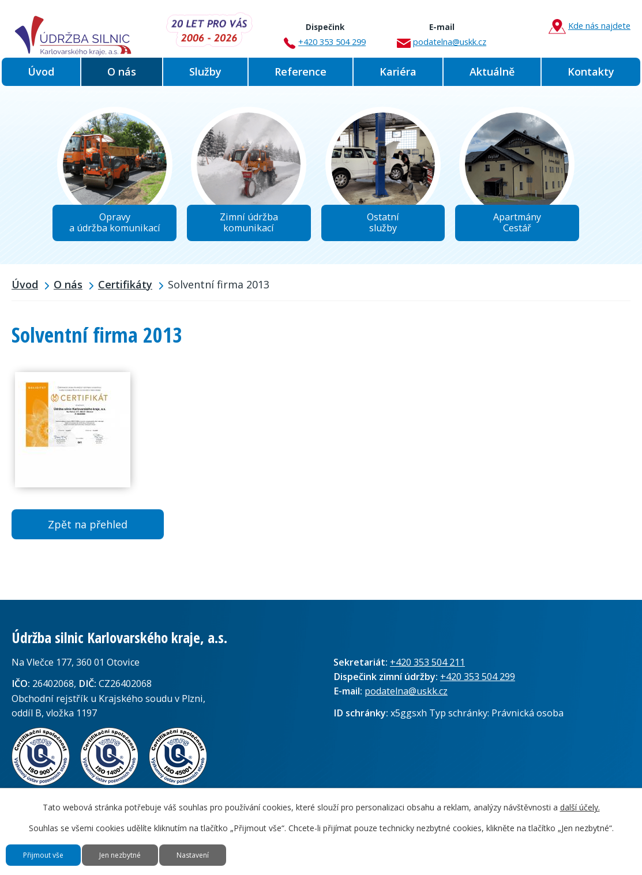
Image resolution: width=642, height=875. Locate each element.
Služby (205, 71)
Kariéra (398, 71)
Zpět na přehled (87, 535)
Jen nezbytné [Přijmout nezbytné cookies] (163, 847)
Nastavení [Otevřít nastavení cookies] (264, 847)
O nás (121, 71)
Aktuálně (492, 71)
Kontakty (591, 71)
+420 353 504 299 (325, 31)
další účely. (580, 792)
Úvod (41, 71)
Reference (300, 71)
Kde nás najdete (589, 26)
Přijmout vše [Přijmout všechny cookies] (58, 847)
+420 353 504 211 (427, 673)
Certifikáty (125, 296)
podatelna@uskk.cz (441, 31)
